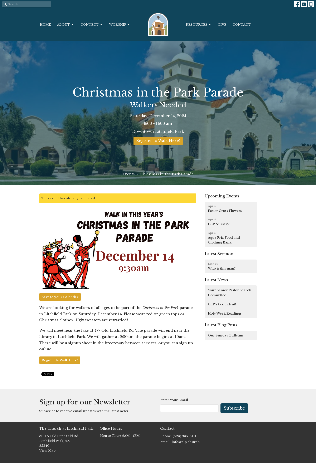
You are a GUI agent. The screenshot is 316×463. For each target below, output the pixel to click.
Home (45, 24)
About (65, 25)
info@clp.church (186, 442)
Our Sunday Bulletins (226, 335)
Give (222, 24)
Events (129, 174)
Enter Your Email (174, 400)
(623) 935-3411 (184, 436)
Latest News (216, 280)
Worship (119, 25)
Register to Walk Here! (158, 140)
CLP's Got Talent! (222, 304)
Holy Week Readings (225, 313)
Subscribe (234, 408)
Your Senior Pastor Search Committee (229, 292)
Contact (242, 24)
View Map (47, 450)
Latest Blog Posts (221, 325)
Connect (92, 25)
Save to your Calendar (60, 297)
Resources (199, 25)
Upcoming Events (222, 196)
